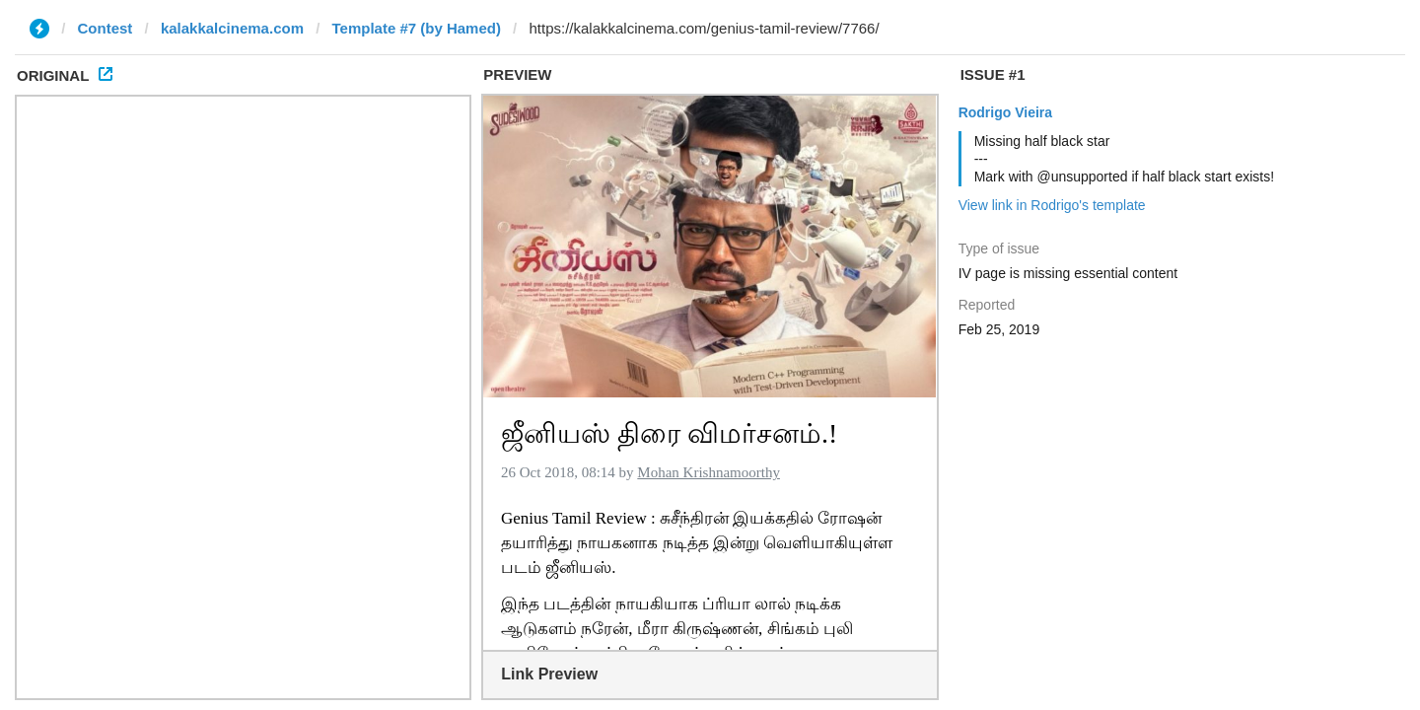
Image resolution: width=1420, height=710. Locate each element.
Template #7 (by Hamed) (415, 28)
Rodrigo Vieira (1005, 112)
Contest (105, 28)
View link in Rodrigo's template (1052, 205)
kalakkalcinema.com (232, 28)
